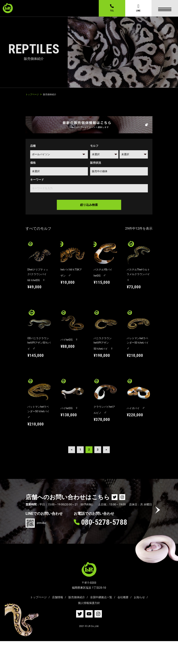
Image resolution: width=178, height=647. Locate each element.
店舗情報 (57, 603)
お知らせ (139, 603)
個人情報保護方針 (89, 608)
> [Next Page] (107, 455)
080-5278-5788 (104, 528)
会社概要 (123, 603)
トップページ (38, 603)
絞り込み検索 (89, 204)
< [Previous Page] (70, 455)
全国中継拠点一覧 (101, 603)
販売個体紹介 (76, 603)
